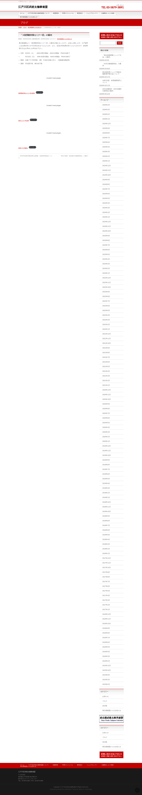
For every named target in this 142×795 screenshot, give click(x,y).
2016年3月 (106, 656)
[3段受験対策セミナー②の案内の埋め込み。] (53, 78)
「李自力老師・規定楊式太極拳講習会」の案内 (74, 156)
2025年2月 (106, 156)
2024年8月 (106, 184)
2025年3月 (106, 151)
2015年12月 (106, 665)
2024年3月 (106, 208)
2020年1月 (106, 441)
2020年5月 (106, 423)
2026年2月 (106, 114)
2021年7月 (106, 357)
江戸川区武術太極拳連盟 (33, 6)
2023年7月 (106, 245)
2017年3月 (106, 600)
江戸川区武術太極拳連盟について (38, 765)
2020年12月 (106, 390)
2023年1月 (106, 273)
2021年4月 (106, 371)
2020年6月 (106, 418)
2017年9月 (106, 572)
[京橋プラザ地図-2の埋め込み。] (53, 133)
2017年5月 (106, 591)
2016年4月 (106, 651)
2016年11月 (106, 619)
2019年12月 (106, 446)
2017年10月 (106, 567)
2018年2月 (106, 549)
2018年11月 (106, 507)
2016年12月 (106, 614)
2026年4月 (106, 105)
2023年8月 (106, 240)
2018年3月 (106, 544)
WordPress (60, 789)
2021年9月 (106, 348)
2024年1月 (106, 217)
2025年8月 (106, 133)
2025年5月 (106, 147)
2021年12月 (106, 334)
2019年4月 (106, 483)
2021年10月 (106, 343)
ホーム (22, 765)
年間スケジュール (67, 765)
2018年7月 (106, 525)
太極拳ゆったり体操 (107, 765)
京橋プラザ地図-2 (23, 148)
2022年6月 (106, 306)
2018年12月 (106, 502)
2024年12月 (106, 165)
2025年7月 (106, 137)
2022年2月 (106, 324)
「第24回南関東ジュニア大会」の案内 (111, 56)
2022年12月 (106, 278)
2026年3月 (106, 109)
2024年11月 (106, 170)
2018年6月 (106, 530)
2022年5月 (106, 310)
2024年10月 (106, 175)
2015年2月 (106, 684)
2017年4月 (106, 595)
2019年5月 (106, 479)
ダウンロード (39, 92)
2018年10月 (106, 511)
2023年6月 (106, 250)
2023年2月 (106, 268)
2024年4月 (106, 203)
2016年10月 (106, 623)
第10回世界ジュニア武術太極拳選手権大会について (111, 73)
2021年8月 (106, 352)
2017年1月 (106, 609)
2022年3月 (106, 320)
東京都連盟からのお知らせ (64, 39)
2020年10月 (106, 399)
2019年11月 (106, 450)
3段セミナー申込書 (23, 120)
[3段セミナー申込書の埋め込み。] (53, 105)
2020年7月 (106, 413)
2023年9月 (106, 236)
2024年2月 (106, 212)
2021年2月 (106, 380)
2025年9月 (106, 128)
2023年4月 (106, 259)
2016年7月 (106, 637)
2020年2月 (106, 437)
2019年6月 (106, 474)
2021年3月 (106, 376)
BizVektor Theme (71, 789)
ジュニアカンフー (92, 765)
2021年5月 (106, 366)
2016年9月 (106, 628)
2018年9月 (106, 516)
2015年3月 (106, 679)
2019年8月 (106, 465)
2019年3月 (106, 488)
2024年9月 (106, 180)
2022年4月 (106, 315)
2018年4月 (106, 539)
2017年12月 (106, 558)
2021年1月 (106, 385)
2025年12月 (106, 123)
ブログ (104, 701)
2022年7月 (106, 301)
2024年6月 (106, 194)
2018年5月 (106, 535)
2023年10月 (106, 231)
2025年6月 (106, 142)
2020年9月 (106, 404)
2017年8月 (106, 577)
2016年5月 (106, 647)
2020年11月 (106, 394)
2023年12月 (106, 222)
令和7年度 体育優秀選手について (112, 81)
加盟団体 (55, 765)
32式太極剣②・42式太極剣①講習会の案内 (111, 90)
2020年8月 (106, 408)
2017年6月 (106, 586)
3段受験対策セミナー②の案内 (26, 93)
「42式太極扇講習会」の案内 (111, 64)
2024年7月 (106, 189)
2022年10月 (106, 287)
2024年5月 (106, 198)
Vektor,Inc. (81, 789)
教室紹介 (79, 765)
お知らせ (105, 696)
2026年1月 (106, 119)
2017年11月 (106, 563)
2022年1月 (106, 329)
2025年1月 (106, 161)
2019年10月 (106, 455)
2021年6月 (106, 362)
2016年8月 (106, 633)
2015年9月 (106, 675)
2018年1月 (106, 553)
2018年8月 (106, 521)
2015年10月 (106, 670)
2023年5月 (106, 254)
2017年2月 (106, 605)
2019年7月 (106, 469)
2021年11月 (106, 338)
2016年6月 (106, 642)
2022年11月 (106, 282)
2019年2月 (106, 493)
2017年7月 (106, 581)
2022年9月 (106, 292)
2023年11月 (106, 226)
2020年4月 (106, 427)
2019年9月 (106, 460)
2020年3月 (106, 432)
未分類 (104, 706)
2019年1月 (106, 497)
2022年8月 (106, 296)
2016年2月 (106, 661)
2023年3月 (106, 264)
